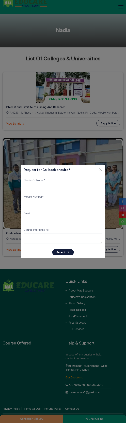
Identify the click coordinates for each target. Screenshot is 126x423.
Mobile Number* (34, 196)
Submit (63, 252)
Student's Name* (34, 180)
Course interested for (36, 229)
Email (27, 213)
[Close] (101, 169)
